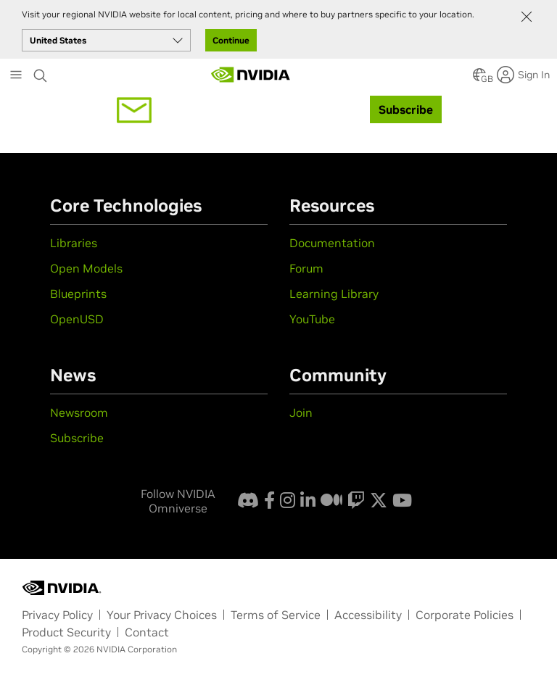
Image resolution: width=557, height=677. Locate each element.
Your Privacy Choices (162, 614)
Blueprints (78, 293)
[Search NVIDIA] (40, 72)
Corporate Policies (464, 614)
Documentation (332, 243)
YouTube (312, 319)
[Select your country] (106, 40)
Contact (147, 632)
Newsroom (79, 412)
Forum (306, 268)
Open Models (86, 268)
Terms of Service (276, 614)
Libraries (73, 243)
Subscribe (77, 438)
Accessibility (368, 614)
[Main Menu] (16, 76)
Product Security (66, 632)
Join (301, 412)
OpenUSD (77, 319)
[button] (479, 79)
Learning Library (334, 293)
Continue (231, 40)
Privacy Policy (57, 614)
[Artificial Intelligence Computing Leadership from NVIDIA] (251, 75)
